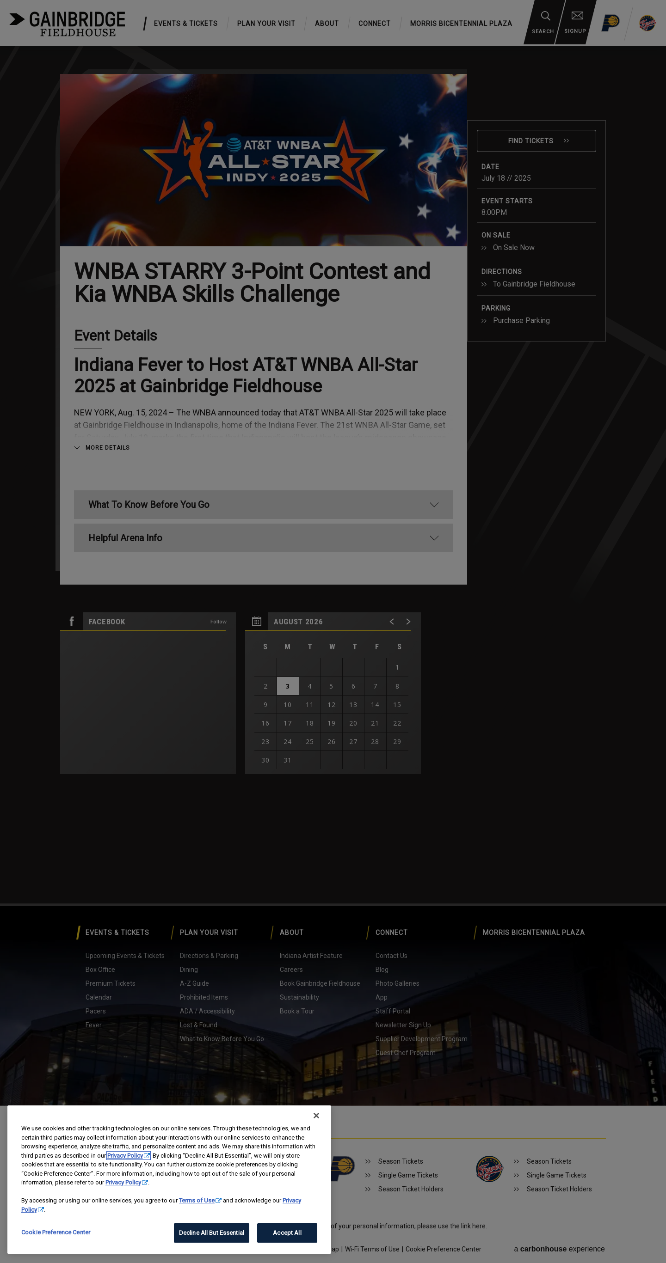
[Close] (316, 1115)
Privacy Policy (125, 1155)
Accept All (287, 1232)
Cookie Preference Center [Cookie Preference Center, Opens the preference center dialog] (55, 1232)
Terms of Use (197, 1200)
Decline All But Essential (211, 1232)
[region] (169, 1179)
